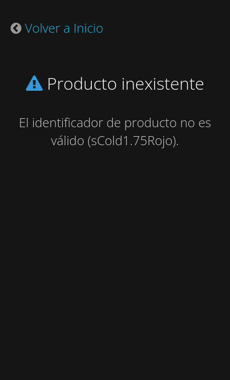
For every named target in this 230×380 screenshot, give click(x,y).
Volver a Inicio (64, 27)
